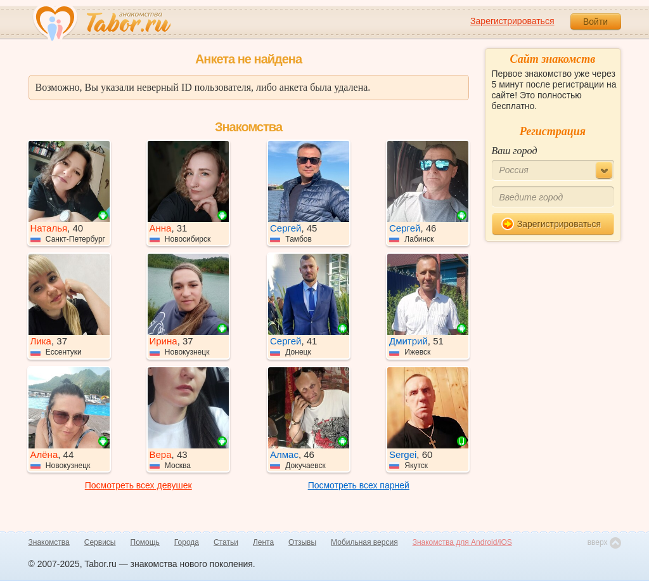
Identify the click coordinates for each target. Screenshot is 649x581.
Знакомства (49, 542)
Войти (595, 21)
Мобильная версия (364, 542)
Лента (263, 542)
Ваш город (514, 150)
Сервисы (100, 542)
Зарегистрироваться (512, 21)
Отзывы (302, 542)
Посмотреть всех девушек (138, 485)
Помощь (145, 542)
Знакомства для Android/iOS (462, 542)
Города (186, 542)
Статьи (226, 542)
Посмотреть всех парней (358, 485)
